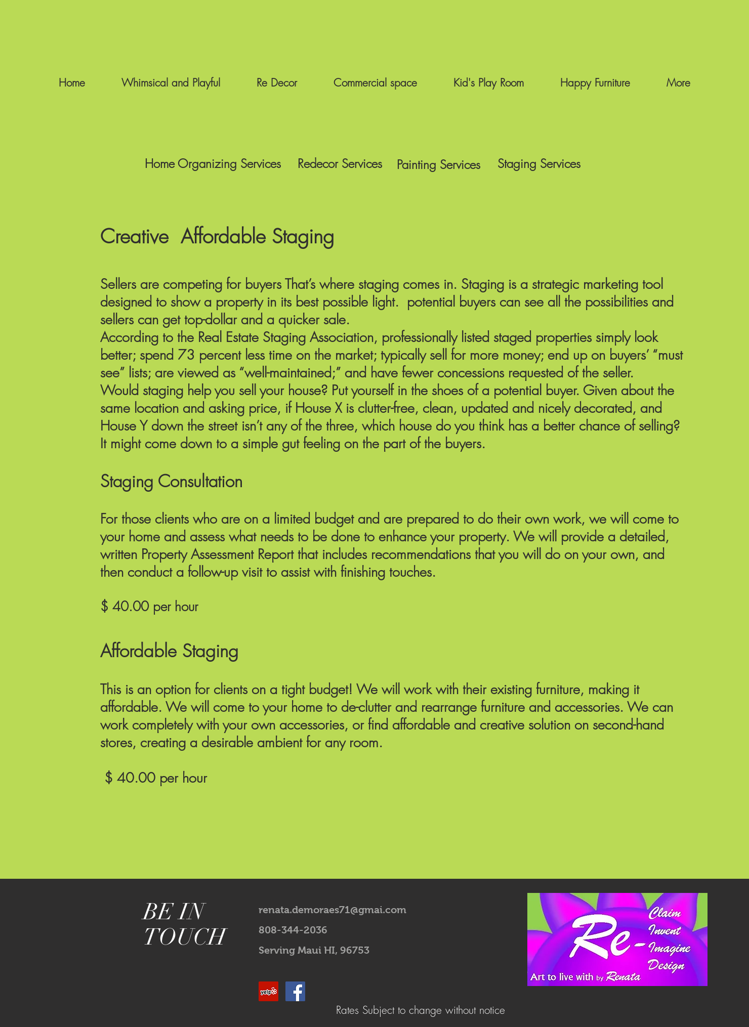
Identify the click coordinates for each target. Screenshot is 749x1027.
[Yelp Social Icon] (268, 991)
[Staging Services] (538, 164)
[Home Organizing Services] (212, 164)
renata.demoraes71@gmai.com (332, 909)
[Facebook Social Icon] (295, 991)
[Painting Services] (438, 164)
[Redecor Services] (340, 164)
